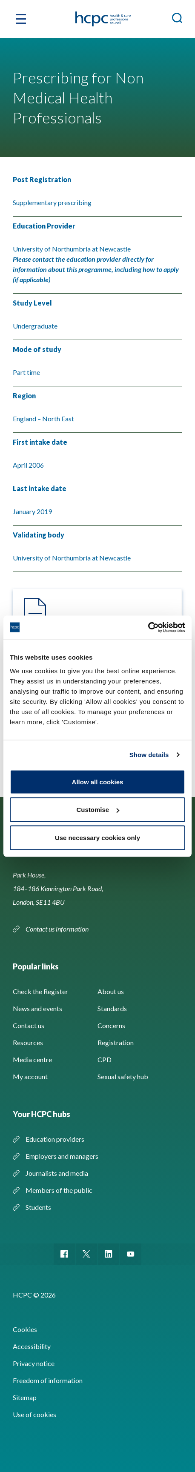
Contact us (28, 1025)
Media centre (32, 1059)
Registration (116, 1042)
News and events (37, 1008)
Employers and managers (62, 1156)
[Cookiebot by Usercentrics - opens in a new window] (148, 627)
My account (30, 1076)
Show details (149, 754)
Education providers (55, 1139)
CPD (105, 1059)
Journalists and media (57, 1173)
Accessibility (32, 1346)
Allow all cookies (97, 781)
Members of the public (59, 1190)
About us (111, 991)
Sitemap (25, 1397)
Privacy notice (33, 1363)
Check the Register (40, 991)
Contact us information (58, 929)
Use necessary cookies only (97, 837)
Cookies (25, 1329)
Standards (112, 1008)
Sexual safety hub (123, 1076)
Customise (97, 809)
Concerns (111, 1025)
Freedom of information (48, 1380)
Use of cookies (34, 1414)
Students (38, 1207)
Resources (28, 1042)
